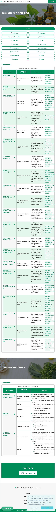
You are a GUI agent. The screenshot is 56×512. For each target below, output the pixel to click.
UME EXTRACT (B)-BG (8, 296)
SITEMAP (28, 493)
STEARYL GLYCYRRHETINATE (8, 286)
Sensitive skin (14, 48)
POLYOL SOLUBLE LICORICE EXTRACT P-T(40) (8, 262)
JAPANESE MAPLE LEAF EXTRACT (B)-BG (8, 141)
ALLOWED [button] (47, 508)
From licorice (14, 52)
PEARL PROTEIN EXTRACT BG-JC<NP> (7, 224)
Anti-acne (14, 40)
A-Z (28, 29)
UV (41, 40)
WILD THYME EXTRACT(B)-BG (7, 326)
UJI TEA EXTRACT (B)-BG (8, 313)
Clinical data (14, 55)
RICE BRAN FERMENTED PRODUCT (6, 433)
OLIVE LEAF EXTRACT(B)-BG (7, 197)
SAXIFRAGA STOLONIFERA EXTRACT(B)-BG (7, 271)
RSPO (41, 59)
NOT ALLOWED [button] (34, 508)
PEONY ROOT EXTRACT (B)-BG (7, 238)
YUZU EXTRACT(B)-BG (8, 340)
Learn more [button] (41, 504)
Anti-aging (41, 33)
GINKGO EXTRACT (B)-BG (8, 113)
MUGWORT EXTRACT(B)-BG (7, 171)
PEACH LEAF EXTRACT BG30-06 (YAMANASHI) (8, 210)
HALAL (41, 55)
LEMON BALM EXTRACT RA (6, 157)
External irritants (41, 48)
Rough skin (42, 44)
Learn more (28, 473)
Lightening (14, 33)
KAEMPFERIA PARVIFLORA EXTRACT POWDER (8, 396)
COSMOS (14, 59)
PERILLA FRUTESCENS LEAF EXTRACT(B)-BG (8, 250)
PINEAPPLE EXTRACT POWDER (8, 414)
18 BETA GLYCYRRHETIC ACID (7, 87)
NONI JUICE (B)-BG (7, 186)
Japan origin (41, 52)
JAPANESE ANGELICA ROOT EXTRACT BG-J (7, 127)
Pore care (14, 44)
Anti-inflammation (14, 37)
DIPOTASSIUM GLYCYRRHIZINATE (8, 96)
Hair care (41, 37)
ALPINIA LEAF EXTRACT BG (6, 76)
